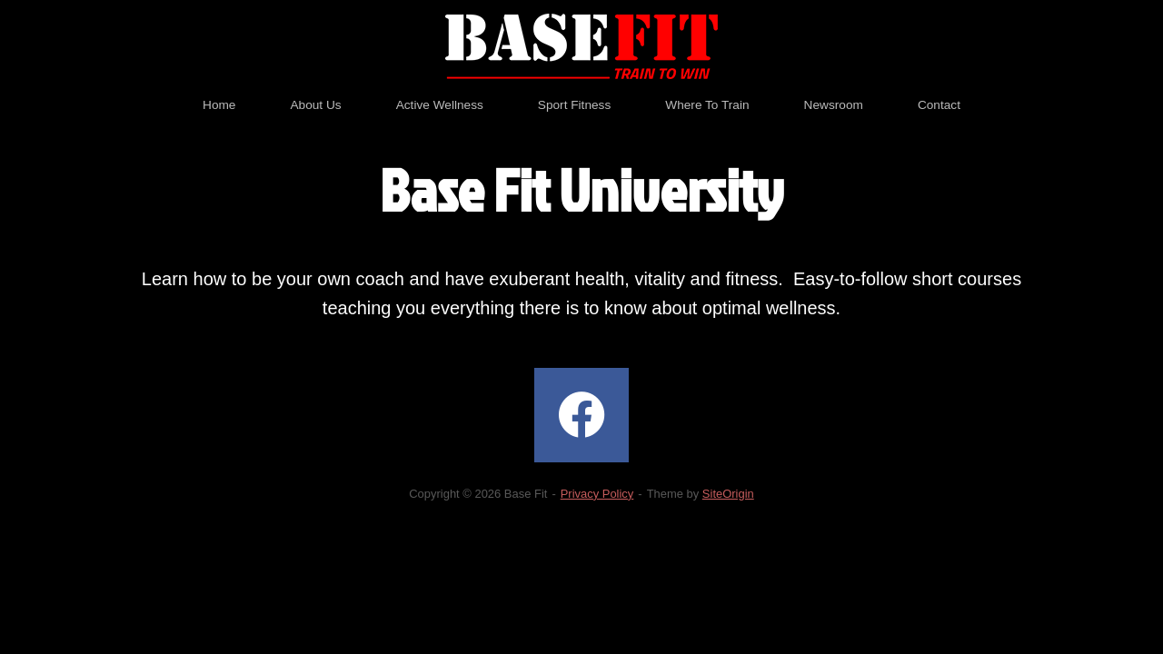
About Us (315, 105)
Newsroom (833, 105)
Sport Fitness (574, 105)
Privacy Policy (597, 493)
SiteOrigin (728, 493)
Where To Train (707, 105)
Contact (939, 105)
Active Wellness (439, 105)
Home (219, 105)
